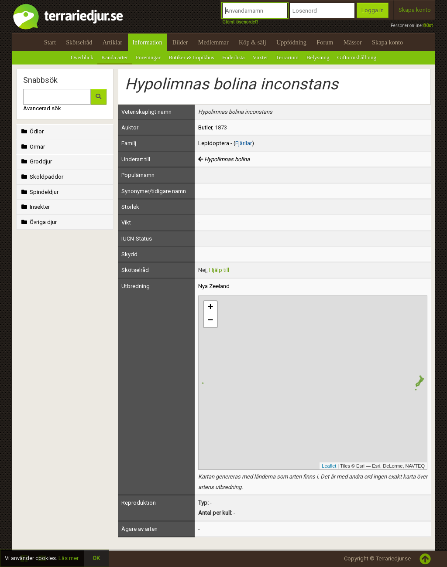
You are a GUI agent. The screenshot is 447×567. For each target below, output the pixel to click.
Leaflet (329, 466)
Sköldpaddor (41, 176)
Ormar (32, 146)
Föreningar (148, 57)
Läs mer (68, 558)
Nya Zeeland (214, 286)
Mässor (353, 42)
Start (50, 42)
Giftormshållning (357, 57)
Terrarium (287, 57)
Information (147, 42)
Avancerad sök (42, 108)
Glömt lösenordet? (240, 22)
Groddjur (36, 161)
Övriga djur (38, 222)
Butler (205, 127)
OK (96, 558)
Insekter (35, 207)
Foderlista (233, 57)
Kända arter (114, 57)
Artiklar (112, 42)
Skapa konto (415, 10)
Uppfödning (291, 42)
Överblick (82, 57)
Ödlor (32, 131)
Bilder (180, 42)
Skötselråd (79, 42)
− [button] (210, 320)
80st (428, 25)
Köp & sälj (252, 42)
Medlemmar (213, 42)
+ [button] (210, 307)
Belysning (318, 57)
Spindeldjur (39, 192)
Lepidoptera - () (226, 143)
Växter (260, 57)
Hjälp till (219, 270)
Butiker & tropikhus (191, 57)
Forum (324, 42)
